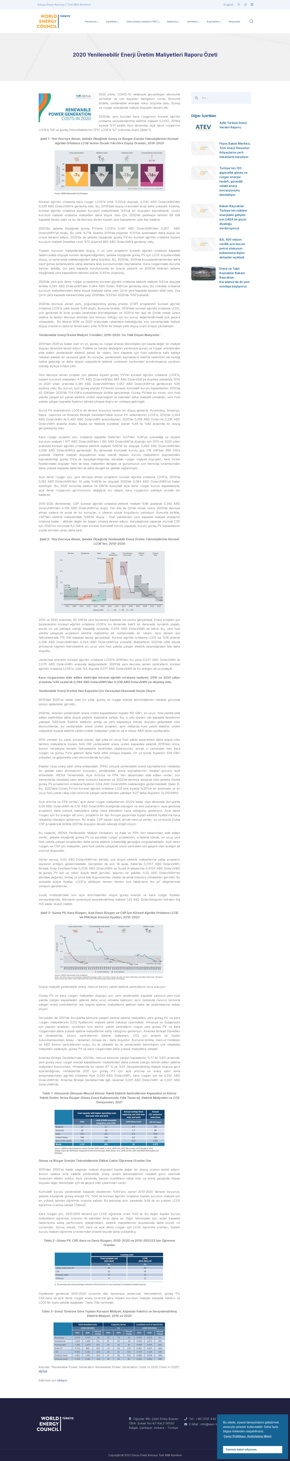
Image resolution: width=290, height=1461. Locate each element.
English (228, 4)
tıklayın (62, 1380)
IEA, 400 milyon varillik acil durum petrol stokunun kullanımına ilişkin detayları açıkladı (232, 248)
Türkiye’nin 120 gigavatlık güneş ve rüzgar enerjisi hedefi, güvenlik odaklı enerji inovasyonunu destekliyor (233, 181)
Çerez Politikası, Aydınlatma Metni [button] (247, 1436)
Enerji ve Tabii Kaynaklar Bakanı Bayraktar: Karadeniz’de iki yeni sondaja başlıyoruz (234, 277)
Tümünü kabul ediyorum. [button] (241, 1449)
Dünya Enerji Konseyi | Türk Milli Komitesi (64, 4)
